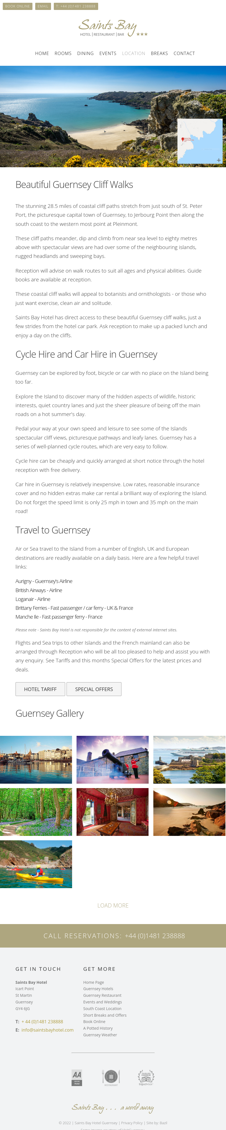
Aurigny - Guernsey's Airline (44, 581)
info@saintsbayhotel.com (48, 1030)
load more (112, 905)
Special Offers (94, 689)
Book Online (94, 1021)
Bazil (163, 1122)
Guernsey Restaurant (102, 995)
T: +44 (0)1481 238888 (76, 6)
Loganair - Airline (33, 599)
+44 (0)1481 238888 (155, 935)
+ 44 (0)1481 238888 (42, 1022)
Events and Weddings (102, 1002)
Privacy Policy (132, 1122)
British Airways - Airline (39, 590)
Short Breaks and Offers (104, 1015)
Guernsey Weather (100, 1034)
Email (43, 6)
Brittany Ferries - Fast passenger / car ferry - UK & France (74, 607)
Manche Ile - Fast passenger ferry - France (59, 616)
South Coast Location (102, 1008)
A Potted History (98, 1028)
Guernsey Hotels (98, 988)
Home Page (93, 982)
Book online (17, 6)
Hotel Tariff (40, 689)
